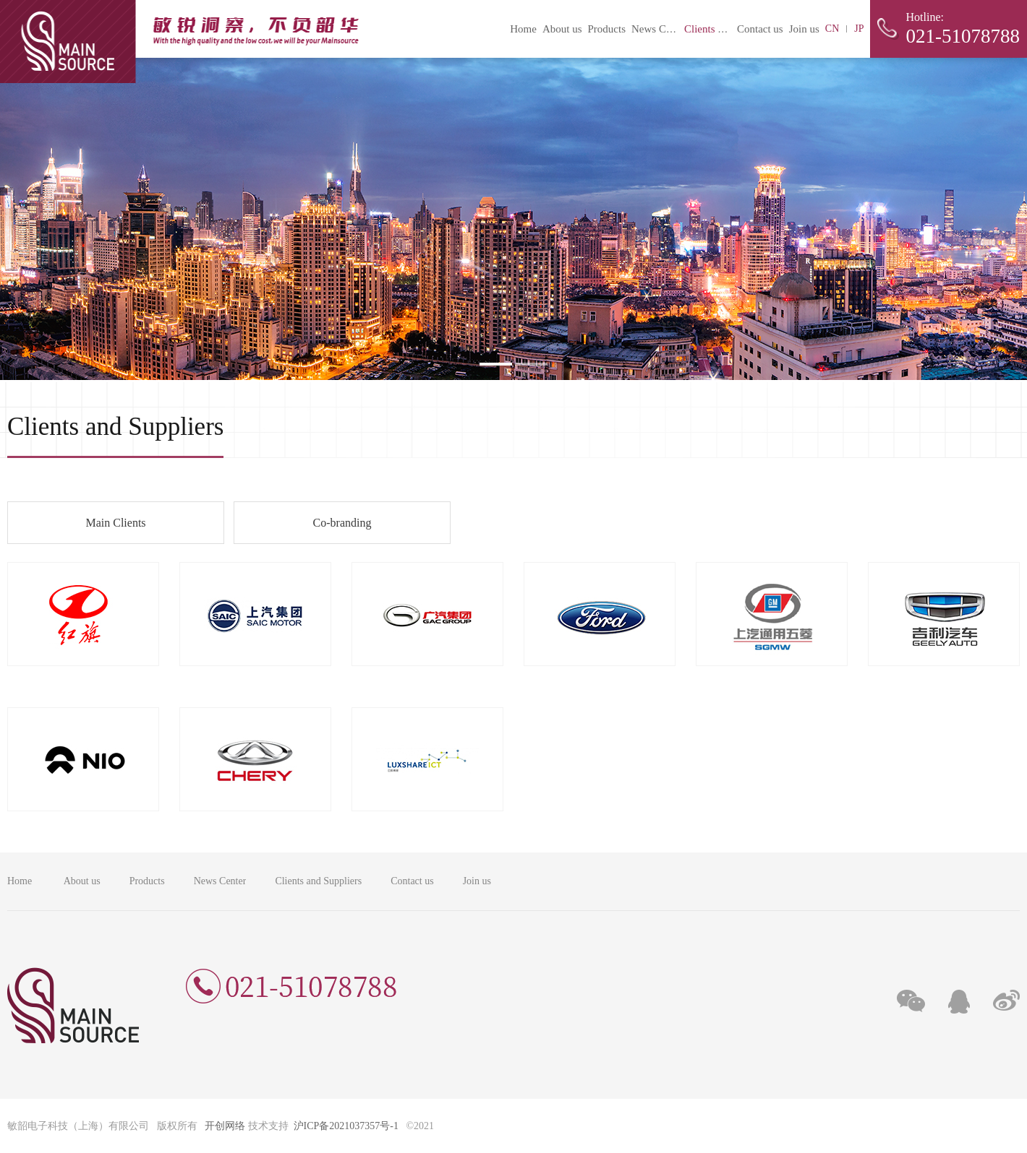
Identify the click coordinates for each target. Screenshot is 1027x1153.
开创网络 (225, 1125)
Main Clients (115, 523)
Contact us (760, 29)
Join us (804, 29)
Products (606, 29)
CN (832, 28)
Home (523, 29)
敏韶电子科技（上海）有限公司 (179, 41)
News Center (659, 29)
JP (859, 28)
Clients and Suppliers (730, 29)
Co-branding (342, 523)
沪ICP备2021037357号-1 (346, 1125)
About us (562, 29)
